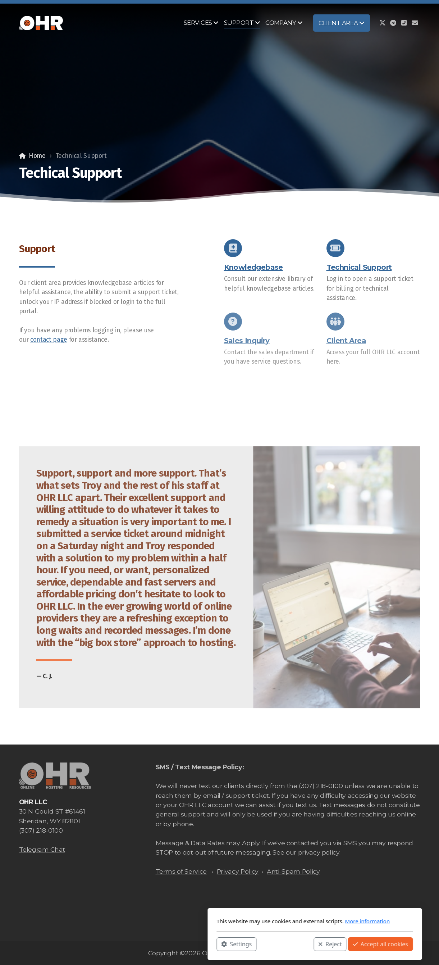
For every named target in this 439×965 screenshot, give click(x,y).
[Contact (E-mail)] (415, 23)
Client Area (346, 342)
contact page (48, 339)
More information (272, 921)
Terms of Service (181, 871)
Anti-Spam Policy (293, 871)
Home (37, 156)
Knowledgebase (253, 267)
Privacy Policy (238, 871)
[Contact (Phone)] (404, 23)
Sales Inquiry (247, 342)
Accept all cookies (285, 944)
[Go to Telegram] (393, 23)
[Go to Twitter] (382, 23)
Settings (141, 944)
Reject (235, 944)
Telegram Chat (42, 849)
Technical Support (359, 267)
